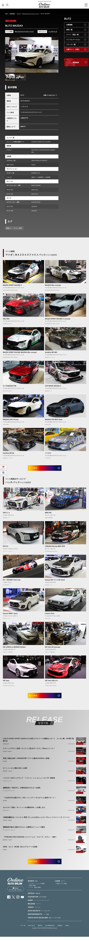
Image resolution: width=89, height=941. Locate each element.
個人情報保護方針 (50, 929)
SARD (5, 764)
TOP (6, 13)
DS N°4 (5, 548)
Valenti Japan (7, 754)
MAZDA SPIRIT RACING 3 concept (57, 319)
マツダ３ (48, 453)
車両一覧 (69, 30)
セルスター (6, 813)
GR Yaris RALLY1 (51, 682)
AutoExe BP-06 (8, 453)
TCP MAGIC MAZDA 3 (53, 386)
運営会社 (40, 929)
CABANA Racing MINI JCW (55, 548)
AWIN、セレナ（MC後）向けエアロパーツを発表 (20, 849)
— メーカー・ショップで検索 (36, 887)
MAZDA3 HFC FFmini (10, 419)
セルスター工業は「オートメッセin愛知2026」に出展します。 (24, 810)
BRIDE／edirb (7, 774)
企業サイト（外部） (73, 49)
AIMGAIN (6, 746)
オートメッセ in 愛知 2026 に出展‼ (15, 771)
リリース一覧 (71, 44)
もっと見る (36, 468)
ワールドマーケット (9, 793)
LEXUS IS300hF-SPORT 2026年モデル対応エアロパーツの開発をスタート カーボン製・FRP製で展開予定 (38, 743)
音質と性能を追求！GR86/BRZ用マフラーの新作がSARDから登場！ (27, 761)
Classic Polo (49, 615)
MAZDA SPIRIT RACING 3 (12, 285)
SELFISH (6, 319)
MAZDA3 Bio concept (53, 285)
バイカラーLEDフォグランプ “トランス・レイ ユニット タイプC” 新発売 (29, 781)
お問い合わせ (31, 929)
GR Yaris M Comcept (52, 648)
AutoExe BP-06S (51, 352)
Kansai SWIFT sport (10, 615)
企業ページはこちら (49, 95)
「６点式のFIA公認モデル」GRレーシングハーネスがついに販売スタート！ (29, 800)
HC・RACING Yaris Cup (11, 581)
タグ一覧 (22, 929)
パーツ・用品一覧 (72, 34)
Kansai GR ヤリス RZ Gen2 (55, 581)
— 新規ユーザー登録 (61, 887)
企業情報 (69, 25)
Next (55, 55)
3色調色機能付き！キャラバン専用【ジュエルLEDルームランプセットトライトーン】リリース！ (36, 820)
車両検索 (12, 13)
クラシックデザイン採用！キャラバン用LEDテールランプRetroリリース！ (29, 751)
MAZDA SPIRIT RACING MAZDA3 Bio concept (20, 352)
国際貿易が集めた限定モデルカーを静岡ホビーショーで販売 (24, 830)
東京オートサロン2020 (14, 228)
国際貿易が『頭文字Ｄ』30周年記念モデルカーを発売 (21, 790)
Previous (8, 55)
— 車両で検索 (32, 889)
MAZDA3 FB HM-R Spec (54, 419)
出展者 (67, 929)
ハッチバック (53, 31)
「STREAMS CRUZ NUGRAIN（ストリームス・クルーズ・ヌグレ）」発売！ (30, 840)
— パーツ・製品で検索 (34, 891)
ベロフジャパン (7, 783)
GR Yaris (6, 682)
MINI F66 (48, 514)
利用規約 (60, 929)
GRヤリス (6, 514)
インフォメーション (73, 39)
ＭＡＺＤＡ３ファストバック (30, 13)
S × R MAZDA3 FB (9, 386)
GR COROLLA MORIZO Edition (14, 648)
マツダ (19, 13)
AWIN (5, 852)
